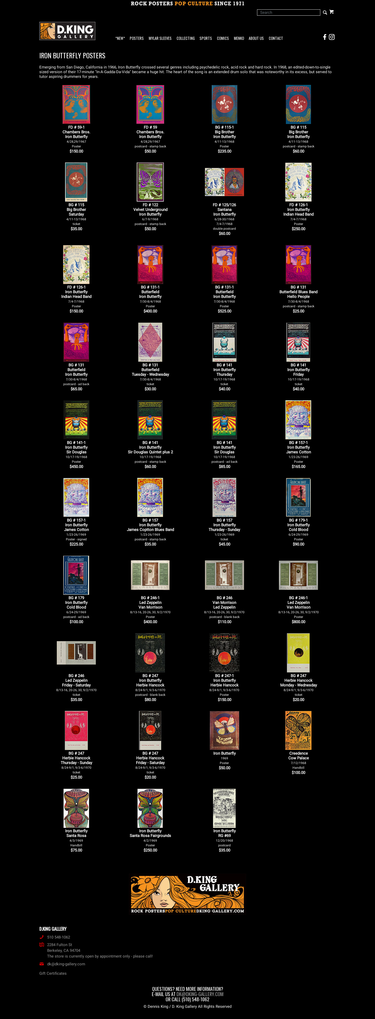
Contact (276, 38)
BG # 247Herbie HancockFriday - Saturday (150, 762)
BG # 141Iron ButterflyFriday (298, 374)
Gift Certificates (53, 973)
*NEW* (120, 38)
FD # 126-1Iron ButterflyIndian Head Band (298, 214)
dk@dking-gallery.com (62, 964)
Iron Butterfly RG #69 (224, 838)
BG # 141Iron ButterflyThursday (224, 374)
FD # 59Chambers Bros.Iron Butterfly (150, 136)
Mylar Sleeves (160, 38)
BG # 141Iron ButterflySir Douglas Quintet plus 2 (150, 452)
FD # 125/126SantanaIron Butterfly (224, 216)
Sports (205, 38)
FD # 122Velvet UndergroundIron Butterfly (150, 214)
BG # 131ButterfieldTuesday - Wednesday (150, 374)
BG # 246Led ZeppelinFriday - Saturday (76, 685)
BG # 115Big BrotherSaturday (76, 214)
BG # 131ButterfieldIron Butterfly (76, 374)
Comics (223, 38)
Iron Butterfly (224, 758)
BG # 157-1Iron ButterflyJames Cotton (298, 452)
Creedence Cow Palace (298, 760)
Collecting (186, 38)
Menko (239, 38)
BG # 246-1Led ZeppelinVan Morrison (150, 607)
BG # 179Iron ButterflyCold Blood (76, 607)
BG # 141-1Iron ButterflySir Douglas (76, 452)
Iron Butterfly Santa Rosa (76, 838)
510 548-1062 (54, 937)
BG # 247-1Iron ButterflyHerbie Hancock (224, 685)
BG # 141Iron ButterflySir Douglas (224, 452)
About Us (256, 38)
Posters (137, 38)
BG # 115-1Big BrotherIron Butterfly (224, 136)
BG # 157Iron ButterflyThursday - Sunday (224, 529)
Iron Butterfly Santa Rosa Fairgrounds (150, 838)
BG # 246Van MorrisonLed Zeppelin (224, 607)
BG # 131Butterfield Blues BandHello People (298, 296)
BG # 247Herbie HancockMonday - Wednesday (298, 685)
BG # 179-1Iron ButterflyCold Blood (298, 529)
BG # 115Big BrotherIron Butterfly (298, 136)
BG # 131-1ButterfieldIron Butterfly (150, 296)
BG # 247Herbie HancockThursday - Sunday (76, 762)
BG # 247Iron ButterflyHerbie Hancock (150, 685)
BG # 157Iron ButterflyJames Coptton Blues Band (150, 529)
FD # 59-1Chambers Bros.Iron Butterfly (76, 136)
